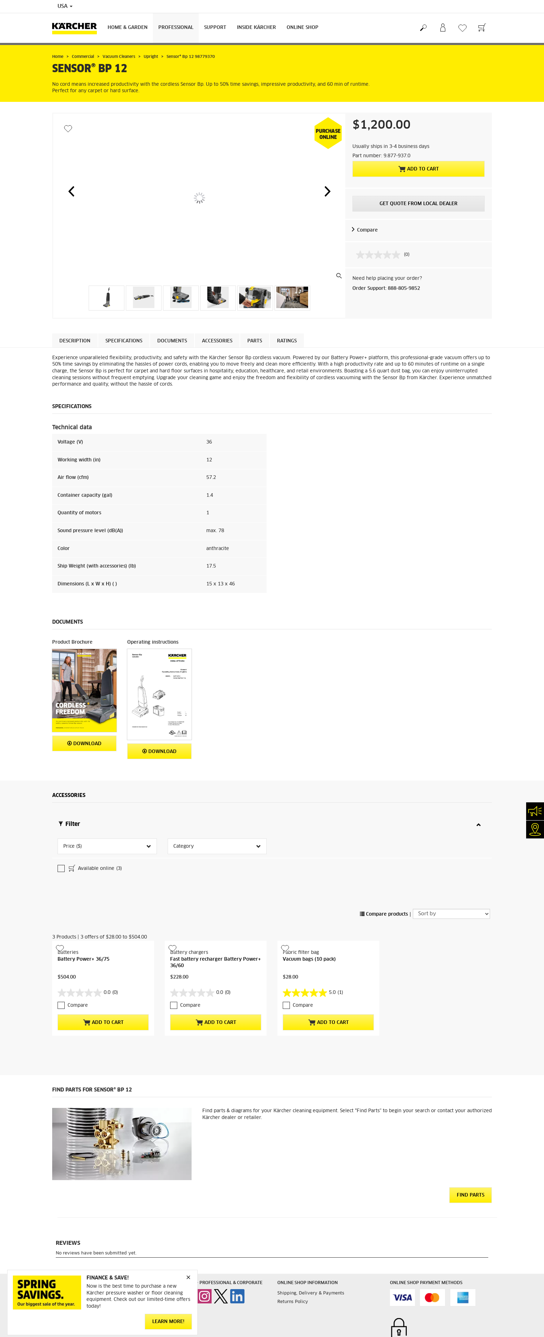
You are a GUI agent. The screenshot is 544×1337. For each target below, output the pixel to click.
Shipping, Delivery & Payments (310, 1249)
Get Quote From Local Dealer (419, 204)
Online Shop (302, 27)
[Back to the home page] (77, 28)
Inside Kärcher (256, 27)
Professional (175, 27)
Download (84, 743)
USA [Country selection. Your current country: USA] (65, 6)
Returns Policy (292, 1257)
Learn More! (168, 1321)
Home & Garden (128, 27)
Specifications (123, 341)
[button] (71, 191)
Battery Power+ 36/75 (83, 914)
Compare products (384, 869)
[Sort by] (451, 869)
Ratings (287, 341)
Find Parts (470, 1150)
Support (215, 27)
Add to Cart (418, 169)
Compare (367, 230)
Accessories (217, 341)
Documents (172, 341)
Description (74, 341)
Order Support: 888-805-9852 (386, 288)
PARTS (254, 341)
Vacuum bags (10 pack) (309, 914)
